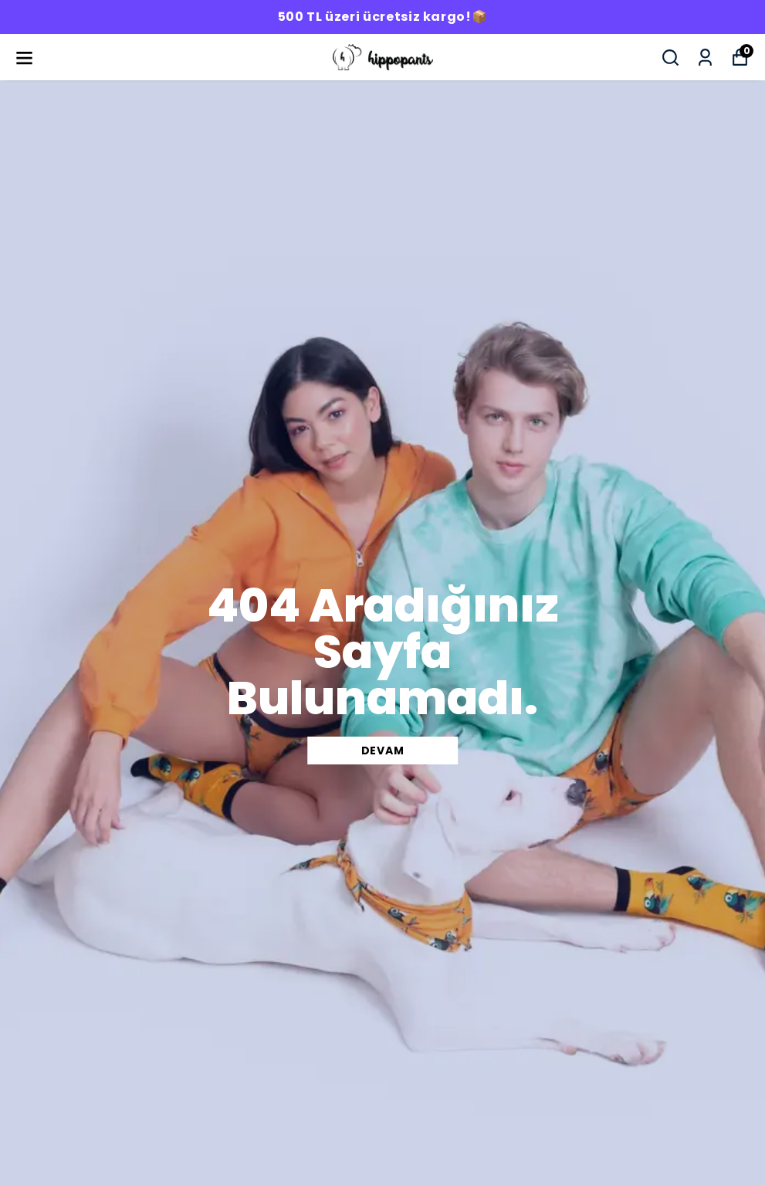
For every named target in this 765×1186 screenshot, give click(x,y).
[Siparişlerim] (705, 57)
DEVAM (383, 750)
